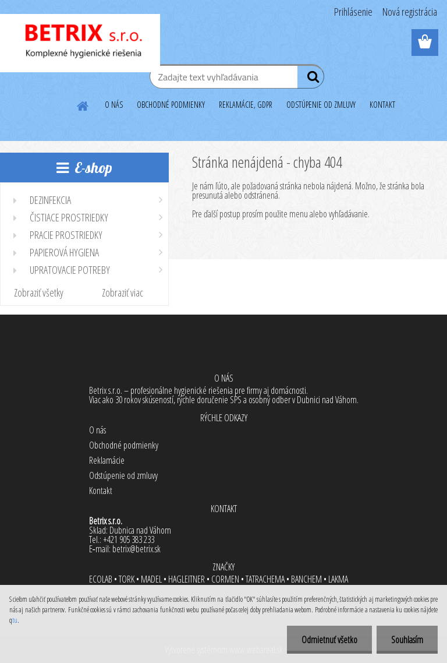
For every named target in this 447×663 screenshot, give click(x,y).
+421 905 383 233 (128, 539)
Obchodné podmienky (123, 445)
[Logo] (80, 43)
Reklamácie (107, 460)
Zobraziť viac (122, 292)
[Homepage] (83, 104)
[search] (310, 79)
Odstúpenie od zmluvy (123, 475)
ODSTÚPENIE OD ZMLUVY (321, 104)
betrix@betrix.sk (136, 548)
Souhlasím (407, 639)
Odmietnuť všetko (329, 639)
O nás (97, 430)
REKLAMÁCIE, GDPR (245, 104)
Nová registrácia (409, 12)
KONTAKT (382, 104)
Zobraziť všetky (38, 292)
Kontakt (100, 490)
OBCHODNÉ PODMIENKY (171, 104)
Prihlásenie (353, 12)
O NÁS (114, 104)
